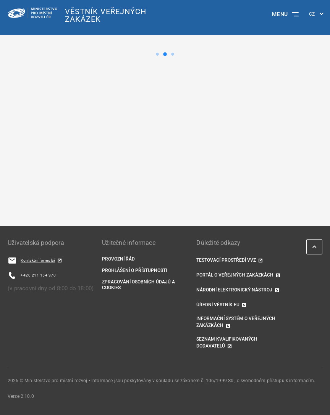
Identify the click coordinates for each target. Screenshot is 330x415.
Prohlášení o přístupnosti (134, 270)
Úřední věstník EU (217, 304)
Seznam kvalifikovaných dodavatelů (226, 342)
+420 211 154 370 (38, 275)
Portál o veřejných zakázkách (234, 275)
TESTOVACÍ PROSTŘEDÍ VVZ (226, 260)
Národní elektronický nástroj (234, 290)
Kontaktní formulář (38, 260)
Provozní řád (118, 259)
